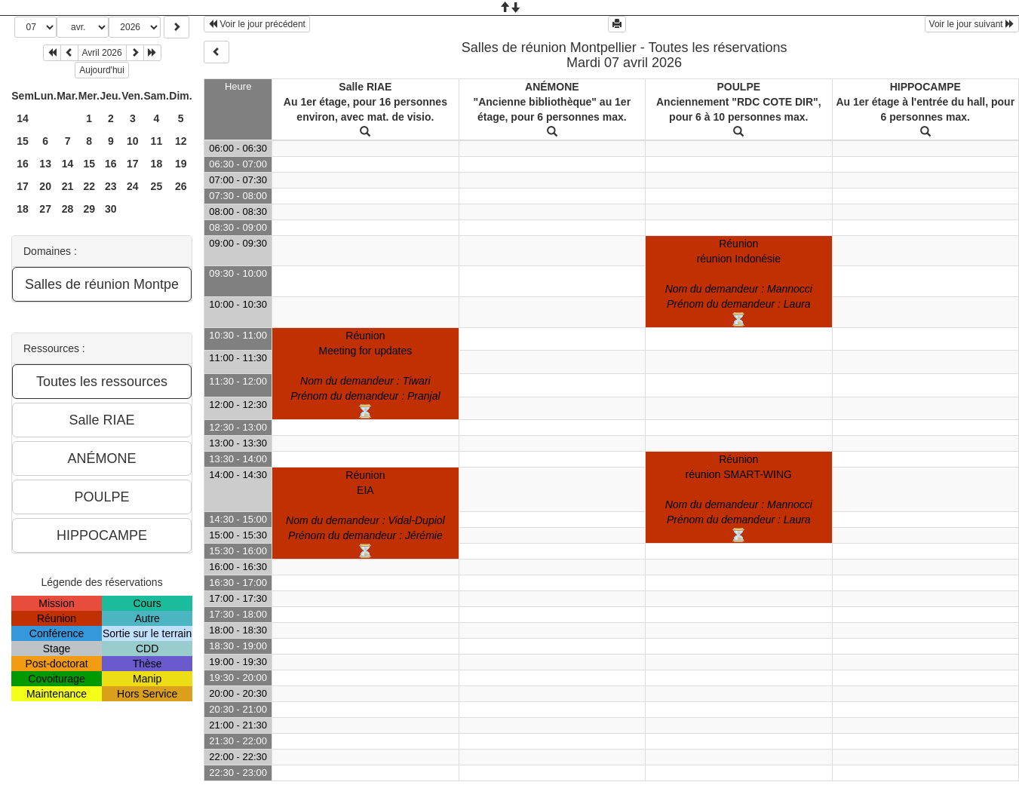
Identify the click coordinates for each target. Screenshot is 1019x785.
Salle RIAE (365, 87)
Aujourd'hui (101, 70)
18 (157, 164)
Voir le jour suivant (971, 24)
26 (181, 186)
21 (68, 186)
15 (23, 141)
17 (133, 164)
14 (23, 118)
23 (111, 186)
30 (111, 209)
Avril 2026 (102, 53)
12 (181, 141)
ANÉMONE (552, 87)
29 (89, 209)
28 (68, 209)
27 (45, 209)
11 (157, 141)
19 (181, 164)
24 (133, 186)
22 (89, 186)
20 (45, 186)
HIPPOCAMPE (925, 87)
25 (157, 186)
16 (23, 164)
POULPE (739, 87)
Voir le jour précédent (256, 24)
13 (45, 164)
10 (133, 141)
